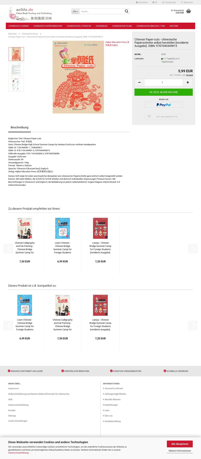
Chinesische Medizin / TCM (151, 26)
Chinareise (101, 26)
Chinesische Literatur (79, 26)
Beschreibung (19, 127)
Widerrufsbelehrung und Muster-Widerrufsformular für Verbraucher (38, 394)
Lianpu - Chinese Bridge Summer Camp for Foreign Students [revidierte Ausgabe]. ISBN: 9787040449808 (100, 248)
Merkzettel (187, 2)
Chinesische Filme (122, 26)
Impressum (13, 388)
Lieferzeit (138, 58)
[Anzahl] (163, 82)
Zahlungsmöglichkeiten (114, 394)
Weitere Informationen (180, 450)
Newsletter (142, 2)
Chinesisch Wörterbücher (48, 26)
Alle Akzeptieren (179, 444)
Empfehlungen (110, 405)
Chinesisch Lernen (19, 26)
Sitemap (12, 416)
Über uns (108, 416)
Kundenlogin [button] (169, 2)
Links (106, 410)
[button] (155, 2)
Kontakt (11, 410)
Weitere (174, 26)
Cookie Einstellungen (17, 421)
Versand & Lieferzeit (113, 388)
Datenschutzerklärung (18, 453)
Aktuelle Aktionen (112, 399)
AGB (10, 399)
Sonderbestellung (112, 421)
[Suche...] (75, 11)
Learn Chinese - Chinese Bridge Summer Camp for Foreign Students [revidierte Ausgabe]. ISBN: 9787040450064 (62, 248)
